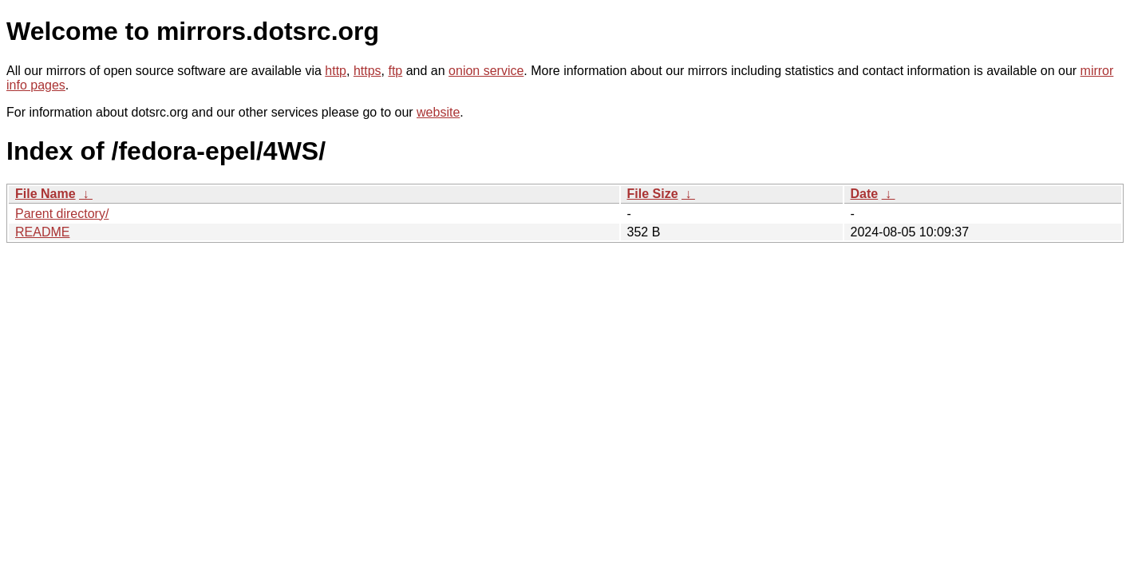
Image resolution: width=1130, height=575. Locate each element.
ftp (395, 70)
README (42, 232)
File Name (45, 193)
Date (865, 193)
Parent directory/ (62, 213)
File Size (652, 193)
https (367, 70)
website (438, 112)
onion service (486, 70)
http (335, 70)
